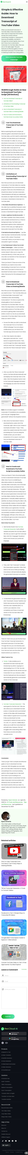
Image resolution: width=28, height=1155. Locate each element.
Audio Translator (5, 1081)
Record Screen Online (7, 1108)
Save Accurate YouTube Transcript (14, 58)
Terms (7, 1152)
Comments (24, 969)
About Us (3, 1128)
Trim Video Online (6, 1111)
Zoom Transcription (6, 1090)
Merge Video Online (6, 1116)
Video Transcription (6, 1084)
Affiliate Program (5, 1137)
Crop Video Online (6, 1114)
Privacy (12, 1152)
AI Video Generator (6, 1067)
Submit (8, 1017)
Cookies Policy (19, 1152)
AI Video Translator (6, 1055)
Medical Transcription (6, 1087)
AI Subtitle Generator (6, 1058)
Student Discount (5, 1134)
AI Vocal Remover (5, 1070)
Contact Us (4, 1131)
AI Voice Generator (6, 1061)
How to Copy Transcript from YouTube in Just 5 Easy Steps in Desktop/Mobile (11, 863)
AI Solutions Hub (5, 1078)
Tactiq (5, 661)
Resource (3, 1125)
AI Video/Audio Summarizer (8, 1064)
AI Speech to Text (5, 1052)
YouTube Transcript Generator (12, 704)
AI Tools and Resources (14, 802)
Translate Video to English (8, 1093)
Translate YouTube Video (7, 1096)
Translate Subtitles (6, 1099)
